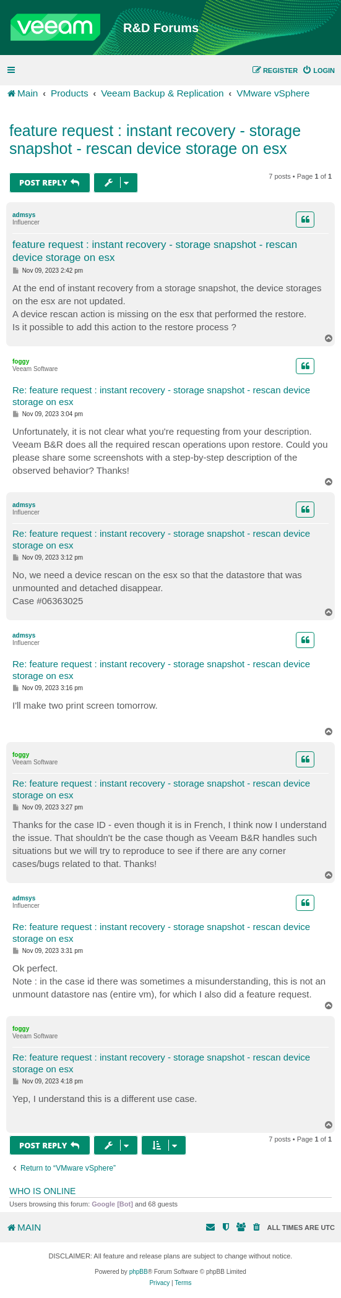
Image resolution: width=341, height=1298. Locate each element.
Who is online (42, 1191)
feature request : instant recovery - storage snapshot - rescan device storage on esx (155, 139)
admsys (23, 214)
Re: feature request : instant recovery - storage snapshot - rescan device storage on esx (161, 396)
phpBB (138, 1271)
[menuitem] (318, 70)
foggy (20, 361)
